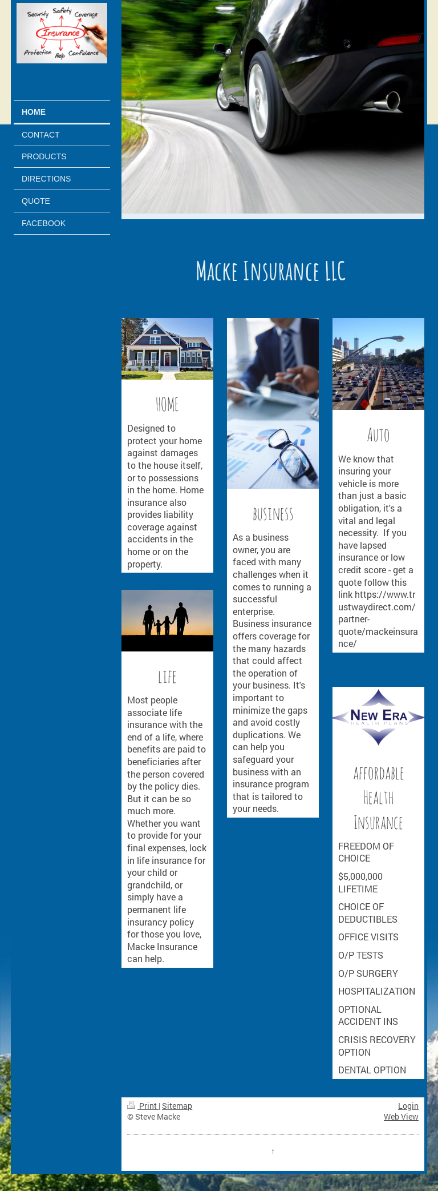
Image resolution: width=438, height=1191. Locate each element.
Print (143, 1105)
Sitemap (177, 1105)
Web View (401, 1116)
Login (408, 1105)
